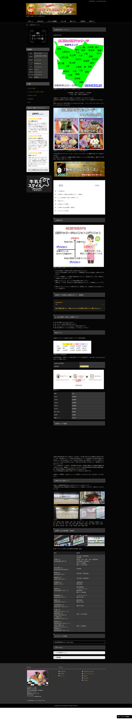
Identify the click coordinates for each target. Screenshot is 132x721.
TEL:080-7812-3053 (101, 1)
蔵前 (81, 520)
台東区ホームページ (70, 475)
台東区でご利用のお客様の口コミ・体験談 (73, 194)
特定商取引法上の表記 (89, 672)
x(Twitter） (86, 680)
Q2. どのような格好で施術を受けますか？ (66, 324)
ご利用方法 (82, 21)
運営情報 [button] (57, 658)
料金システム (73, 21)
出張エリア (91, 21)
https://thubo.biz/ (38, 66)
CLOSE (97, 185)
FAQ (29, 102)
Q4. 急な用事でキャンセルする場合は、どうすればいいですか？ (72, 328)
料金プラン (64, 201)
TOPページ (30, 21)
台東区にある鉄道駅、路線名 (69, 207)
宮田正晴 (36, 69)
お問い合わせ (40, 21)
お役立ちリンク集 (32, 95)
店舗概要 (62, 674)
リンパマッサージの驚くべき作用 (35, 91)
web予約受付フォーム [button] (60, 653)
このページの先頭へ (125, 716)
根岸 (90, 524)
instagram (86, 678)
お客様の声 (30, 98)
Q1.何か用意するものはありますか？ (64, 323)
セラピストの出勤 (66, 210)
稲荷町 (55, 505)
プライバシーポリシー (89, 674)
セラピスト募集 (31, 88)
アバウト (62, 676)
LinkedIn (85, 676)
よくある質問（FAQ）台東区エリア (71, 197)
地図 (59, 560)
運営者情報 (62, 672)
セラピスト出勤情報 (52, 21)
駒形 (81, 505)
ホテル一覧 (63, 21)
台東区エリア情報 (66, 204)
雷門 (54, 522)
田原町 (55, 520)
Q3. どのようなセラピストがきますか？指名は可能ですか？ (70, 326)
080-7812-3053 (37, 60)
